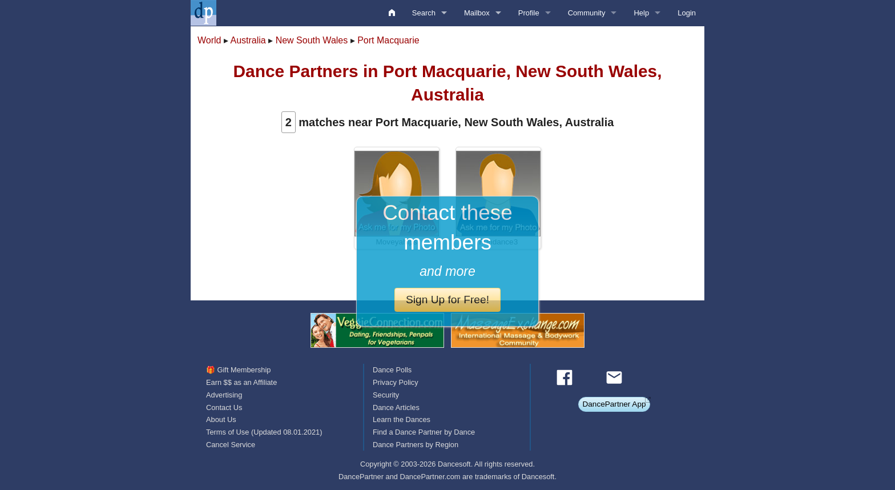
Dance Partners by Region (415, 444)
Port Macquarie (388, 40)
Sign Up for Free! (447, 300)
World (209, 40)
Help (641, 13)
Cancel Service (230, 444)
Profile (528, 13)
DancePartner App (614, 404)
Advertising (224, 395)
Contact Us (224, 407)
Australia (248, 40)
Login (687, 13)
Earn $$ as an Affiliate (241, 382)
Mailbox (477, 13)
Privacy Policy (395, 382)
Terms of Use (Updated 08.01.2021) (264, 432)
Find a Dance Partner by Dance (424, 432)
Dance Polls (392, 370)
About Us (221, 419)
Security (386, 395)
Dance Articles (396, 407)
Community (587, 13)
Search (424, 13)
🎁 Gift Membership (238, 370)
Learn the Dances (401, 419)
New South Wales (312, 40)
